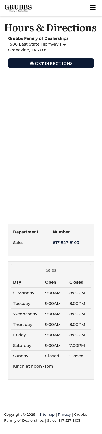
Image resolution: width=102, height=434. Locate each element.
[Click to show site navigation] (93, 8)
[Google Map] (51, 143)
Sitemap (47, 414)
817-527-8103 (66, 242)
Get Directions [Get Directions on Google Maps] (51, 63)
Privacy (64, 414)
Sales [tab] (51, 270)
